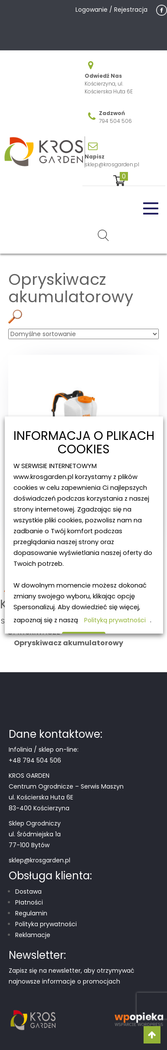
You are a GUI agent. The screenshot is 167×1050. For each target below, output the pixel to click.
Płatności (29, 902)
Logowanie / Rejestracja (111, 9)
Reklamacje (32, 935)
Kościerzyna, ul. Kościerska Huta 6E (109, 87)
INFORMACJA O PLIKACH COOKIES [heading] (83, 442)
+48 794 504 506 (35, 760)
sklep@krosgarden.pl (112, 164)
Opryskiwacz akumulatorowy (68, 643)
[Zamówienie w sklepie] (83, 334)
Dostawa (28, 891)
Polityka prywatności (46, 924)
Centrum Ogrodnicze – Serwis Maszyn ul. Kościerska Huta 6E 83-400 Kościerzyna (66, 797)
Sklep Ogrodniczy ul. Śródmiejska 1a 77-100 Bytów (35, 834)
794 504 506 (115, 121)
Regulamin (31, 913)
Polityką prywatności (114, 620)
